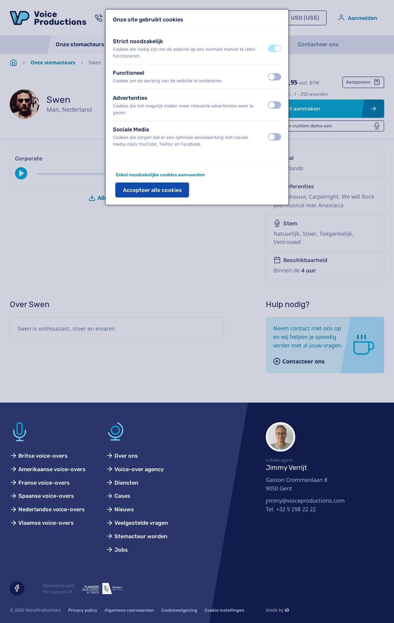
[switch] (274, 48)
